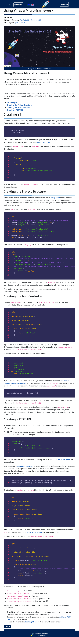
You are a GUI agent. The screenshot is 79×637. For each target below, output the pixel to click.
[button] (18, 4)
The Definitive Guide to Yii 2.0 (31, 20)
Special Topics (20, 22)
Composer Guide (43, 142)
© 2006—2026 (41, 634)
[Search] (10, 4)
